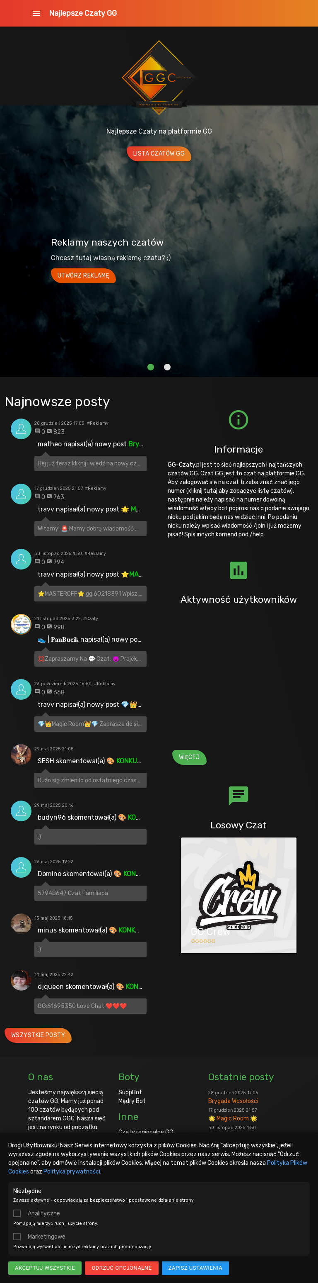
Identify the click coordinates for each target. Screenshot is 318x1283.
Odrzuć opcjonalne (122, 1268)
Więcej (189, 757)
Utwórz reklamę (83, 275)
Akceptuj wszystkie (45, 1268)
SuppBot (130, 1092)
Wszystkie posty (38, 1035)
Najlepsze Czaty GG (83, 13)
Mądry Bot (132, 1101)
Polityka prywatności (71, 1171)
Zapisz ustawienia (196, 1268)
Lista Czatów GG (159, 153)
